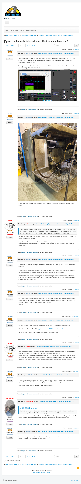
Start (7, 45)
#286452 (76, 256)
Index (6, 30)
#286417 (76, 220)
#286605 (76, 371)
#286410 (76, 49)
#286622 (76, 397)
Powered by (36, 472)
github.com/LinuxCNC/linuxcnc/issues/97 (51, 329)
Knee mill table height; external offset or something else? (56, 53)
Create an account (32, 109)
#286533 (76, 316)
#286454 (76, 289)
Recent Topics (14, 30)
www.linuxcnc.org (31, 30)
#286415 (76, 113)
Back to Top (74, 480)
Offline (10, 417)
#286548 (76, 343)
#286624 (76, 428)
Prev (12, 45)
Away (10, 52)
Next (28, 45)
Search (22, 30)
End (33, 45)
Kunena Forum (45, 472)
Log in (23, 109)
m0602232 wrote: (28, 408)
